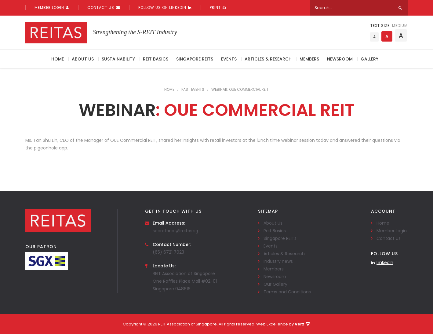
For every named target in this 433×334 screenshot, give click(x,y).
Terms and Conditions (287, 292)
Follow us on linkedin (164, 7)
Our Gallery (275, 284)
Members (309, 59)
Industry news (278, 261)
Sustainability (118, 59)
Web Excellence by (283, 324)
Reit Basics (155, 59)
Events (229, 59)
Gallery (369, 59)
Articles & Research (268, 59)
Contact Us (103, 7)
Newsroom (340, 59)
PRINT (218, 7)
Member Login (52, 7)
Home (57, 59)
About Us (83, 59)
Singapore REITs (194, 59)
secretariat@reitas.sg (175, 231)
